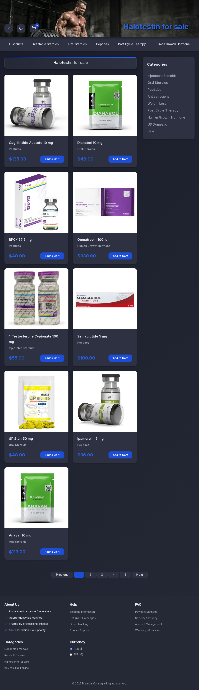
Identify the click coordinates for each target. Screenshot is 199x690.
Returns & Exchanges (83, 618)
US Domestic (157, 124)
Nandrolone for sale (16, 661)
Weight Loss (157, 103)
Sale (151, 131)
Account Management (148, 624)
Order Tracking (79, 624)
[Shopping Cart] (34, 28)
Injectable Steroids (45, 44)
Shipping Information (82, 611)
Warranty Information (147, 630)
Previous (62, 575)
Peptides (102, 44)
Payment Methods (146, 611)
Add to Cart (52, 159)
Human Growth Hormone (172, 44)
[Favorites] (21, 28)
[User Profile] (8, 28)
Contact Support (80, 630)
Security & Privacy (146, 618)
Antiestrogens (158, 97)
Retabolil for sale (14, 655)
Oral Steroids (77, 44)
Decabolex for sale (16, 648)
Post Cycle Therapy (132, 44)
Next (139, 575)
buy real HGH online (16, 668)
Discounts (16, 44)
